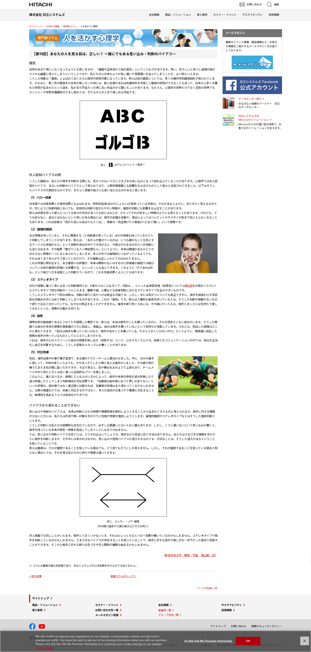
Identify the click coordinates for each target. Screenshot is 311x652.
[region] (155, 641)
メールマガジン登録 (106, 615)
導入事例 (202, 14)
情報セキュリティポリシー (266, 626)
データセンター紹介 (250, 98)
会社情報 (154, 14)
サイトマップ (218, 626)
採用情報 (274, 14)
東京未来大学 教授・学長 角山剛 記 (190, 555)
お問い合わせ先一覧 (106, 610)
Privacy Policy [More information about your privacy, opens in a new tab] (45, 647)
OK (248, 640)
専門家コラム (69, 26)
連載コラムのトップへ (123, 576)
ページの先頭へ (205, 588)
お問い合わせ (238, 626)
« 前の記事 (35, 576)
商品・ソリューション (178, 14)
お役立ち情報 (52, 26)
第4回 (188, 286)
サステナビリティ (252, 14)
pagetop (306, 558)
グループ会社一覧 (168, 614)
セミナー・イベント (224, 14)
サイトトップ (35, 26)
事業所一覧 (164, 610)
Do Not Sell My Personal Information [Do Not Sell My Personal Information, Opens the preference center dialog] (208, 640)
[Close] (304, 641)
